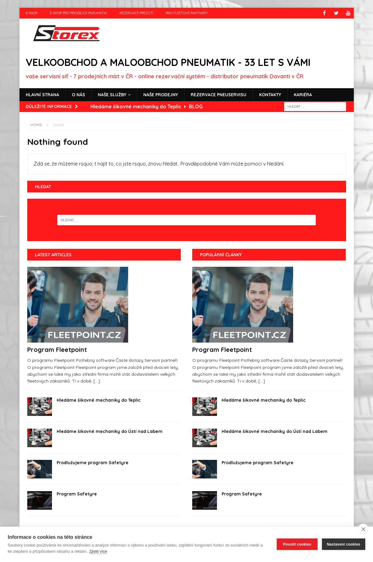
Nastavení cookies (343, 544)
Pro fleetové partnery (187, 13)
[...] (96, 381)
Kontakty (270, 94)
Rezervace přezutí (136, 13)
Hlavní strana (42, 94)
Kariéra (303, 94)
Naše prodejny (160, 94)
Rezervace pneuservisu (218, 94)
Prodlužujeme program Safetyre (92, 462)
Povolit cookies (297, 544)
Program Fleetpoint (57, 349)
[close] (363, 529)
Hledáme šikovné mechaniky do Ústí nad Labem (110, 431)
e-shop (31, 13)
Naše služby (112, 94)
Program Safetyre (77, 494)
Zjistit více (98, 551)
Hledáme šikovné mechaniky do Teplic (99, 400)
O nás (78, 94)
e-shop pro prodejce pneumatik (78, 13)
